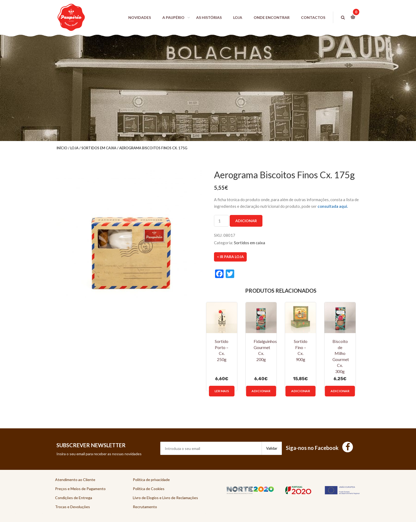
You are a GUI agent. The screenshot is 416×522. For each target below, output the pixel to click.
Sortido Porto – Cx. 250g (221, 350)
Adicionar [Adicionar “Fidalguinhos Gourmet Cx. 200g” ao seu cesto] (261, 391)
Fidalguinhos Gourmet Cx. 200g (265, 350)
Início (61, 148)
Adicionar (246, 220)
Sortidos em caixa (98, 148)
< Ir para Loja (230, 256)
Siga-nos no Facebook (319, 448)
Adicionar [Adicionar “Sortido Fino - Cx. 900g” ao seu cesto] (300, 391)
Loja (74, 148)
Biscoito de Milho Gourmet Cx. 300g (340, 356)
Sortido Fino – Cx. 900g (300, 350)
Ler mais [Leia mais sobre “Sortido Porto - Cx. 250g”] (222, 391)
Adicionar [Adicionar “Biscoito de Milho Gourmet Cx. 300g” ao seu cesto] (340, 391)
